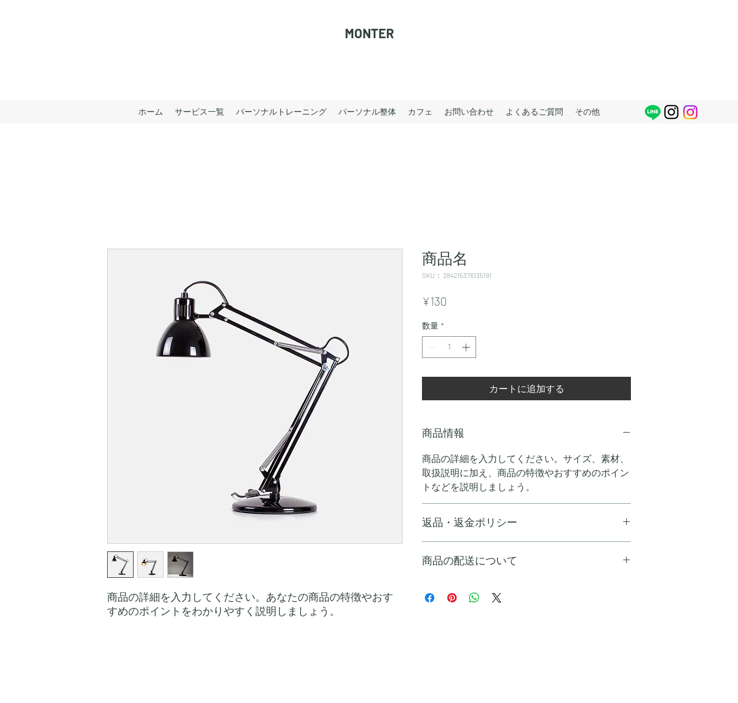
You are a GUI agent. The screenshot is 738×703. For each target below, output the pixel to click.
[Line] (652, 112)
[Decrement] (431, 347)
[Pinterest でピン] (452, 598)
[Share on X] (497, 598)
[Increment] (467, 347)
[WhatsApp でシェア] (474, 598)
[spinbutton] (449, 347)
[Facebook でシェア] (430, 598)
